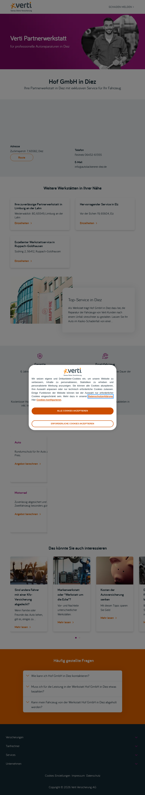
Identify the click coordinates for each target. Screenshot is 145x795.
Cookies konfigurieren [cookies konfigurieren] (49, 399)
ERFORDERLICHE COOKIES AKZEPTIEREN (72, 423)
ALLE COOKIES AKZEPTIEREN (72, 411)
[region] (72, 397)
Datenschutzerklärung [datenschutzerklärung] (100, 396)
